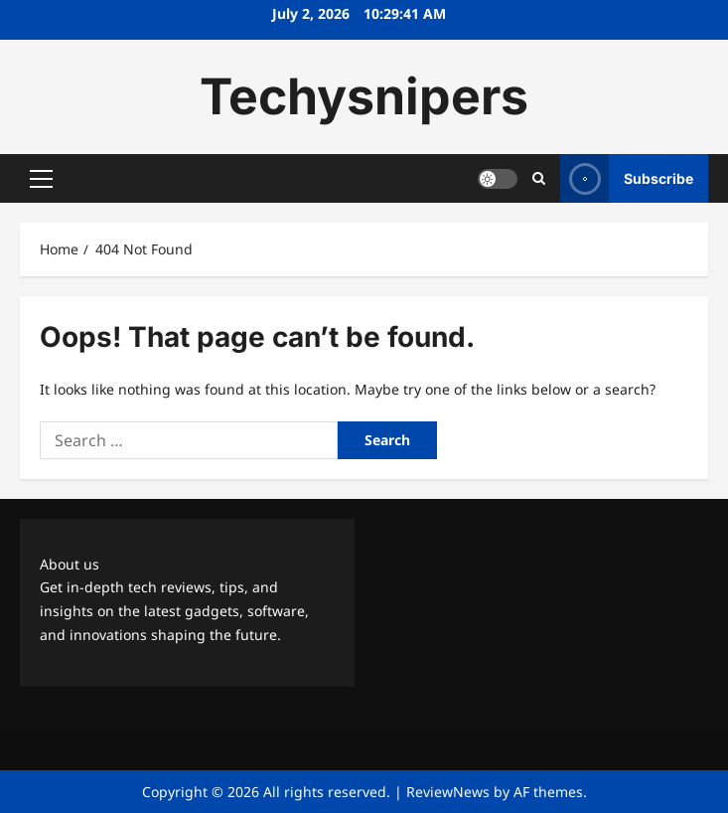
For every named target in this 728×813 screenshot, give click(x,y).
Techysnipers (364, 96)
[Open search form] (538, 178)
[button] (41, 179)
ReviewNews (448, 791)
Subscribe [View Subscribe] (626, 178)
